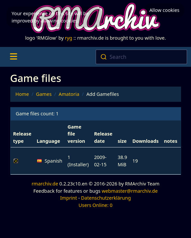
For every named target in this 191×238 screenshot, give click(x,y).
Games (44, 94)
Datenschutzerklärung (106, 198)
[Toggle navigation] (13, 57)
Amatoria (69, 94)
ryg (68, 38)
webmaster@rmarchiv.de (130, 191)
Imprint (68, 198)
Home (22, 94)
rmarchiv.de (44, 183)
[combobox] (141, 57)
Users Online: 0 (95, 205)
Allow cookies (164, 10)
